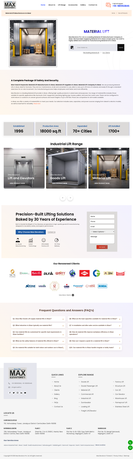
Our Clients (106, 53)
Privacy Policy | (119, 456)
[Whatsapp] (129, 446)
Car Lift (118, 390)
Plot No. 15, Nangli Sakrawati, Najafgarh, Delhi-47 (109, 433)
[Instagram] (17, 392)
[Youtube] (25, 392)
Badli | (26, 445)
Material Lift (85, 390)
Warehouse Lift (121, 398)
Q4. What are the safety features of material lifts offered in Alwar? (36, 341)
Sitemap (126, 456)
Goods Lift (85, 382)
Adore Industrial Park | (11, 445)
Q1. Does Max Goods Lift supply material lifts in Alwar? (32, 319)
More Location (100, 445)
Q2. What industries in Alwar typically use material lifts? (32, 325)
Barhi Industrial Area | (88, 445)
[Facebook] (10, 392)
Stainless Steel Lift (122, 407)
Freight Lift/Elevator (88, 411)
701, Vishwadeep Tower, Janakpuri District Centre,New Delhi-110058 (30, 423)
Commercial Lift (87, 394)
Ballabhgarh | (57, 445)
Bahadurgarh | (48, 445)
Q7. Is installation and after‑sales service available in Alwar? (90, 325)
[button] (63, 198)
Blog (56, 398)
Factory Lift (119, 382)
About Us (57, 386)
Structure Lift (120, 386)
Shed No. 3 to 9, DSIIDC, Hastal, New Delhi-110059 (49, 433)
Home (113, 13)
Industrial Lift (86, 398)
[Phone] (129, 441)
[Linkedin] (21, 392)
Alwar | (21, 445)
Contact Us (51, 232)
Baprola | (72, 445)
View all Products (122, 13)
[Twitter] (13, 392)
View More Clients (66, 295)
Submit (121, 47)
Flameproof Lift (121, 402)
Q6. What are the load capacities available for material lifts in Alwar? (93, 319)
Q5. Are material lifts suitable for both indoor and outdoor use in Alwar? (38, 347)
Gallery (57, 394)
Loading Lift (85, 407)
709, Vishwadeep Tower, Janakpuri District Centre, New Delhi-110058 (17, 433)
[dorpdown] (102, 232)
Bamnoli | (65, 445)
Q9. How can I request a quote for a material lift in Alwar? (89, 341)
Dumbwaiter (86, 402)
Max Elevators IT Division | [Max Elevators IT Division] (104, 456)
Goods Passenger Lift (89, 386)
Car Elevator (120, 394)
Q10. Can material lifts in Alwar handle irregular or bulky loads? (91, 347)
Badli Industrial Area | (35, 445)
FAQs (56, 402)
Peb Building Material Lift (91, 53)
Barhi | (78, 445)
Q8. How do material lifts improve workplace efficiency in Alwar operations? (91, 333)
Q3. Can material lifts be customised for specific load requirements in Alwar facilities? (37, 333)
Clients (56, 390)
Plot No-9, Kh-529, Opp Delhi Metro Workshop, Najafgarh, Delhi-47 (80, 433)
